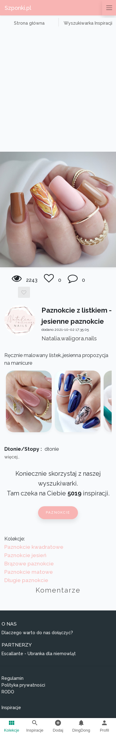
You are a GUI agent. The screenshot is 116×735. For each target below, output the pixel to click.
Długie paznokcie (26, 580)
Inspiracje (11, 707)
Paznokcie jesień (25, 555)
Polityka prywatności (23, 685)
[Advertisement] (58, 91)
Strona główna (29, 23)
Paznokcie (58, 513)
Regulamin (13, 678)
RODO (8, 691)
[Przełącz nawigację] (109, 7)
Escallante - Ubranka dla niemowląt (39, 653)
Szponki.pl (18, 8)
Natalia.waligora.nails (69, 338)
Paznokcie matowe (28, 572)
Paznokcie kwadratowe (33, 547)
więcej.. (11, 456)
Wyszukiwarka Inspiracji (88, 23)
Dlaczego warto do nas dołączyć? (37, 632)
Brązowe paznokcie (29, 563)
